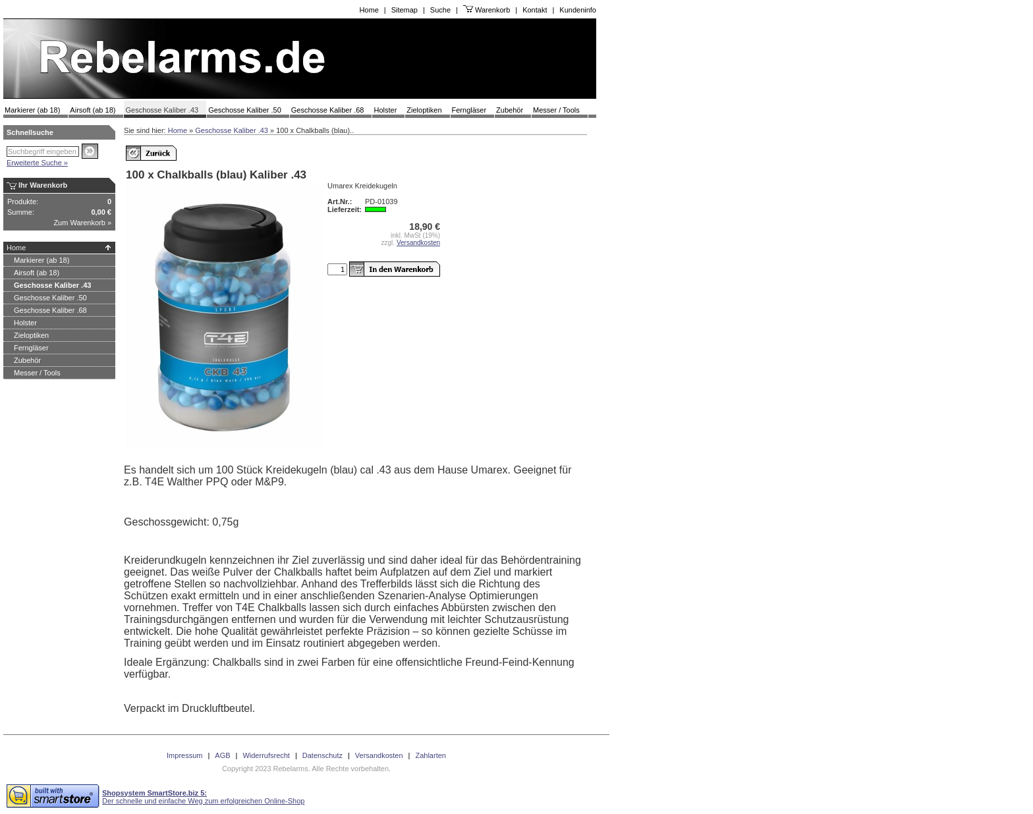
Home (368, 10)
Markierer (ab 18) (32, 110)
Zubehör (509, 110)
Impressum (184, 755)
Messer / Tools (556, 110)
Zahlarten (430, 755)
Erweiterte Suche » (37, 163)
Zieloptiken (423, 110)
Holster (385, 110)
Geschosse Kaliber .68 (327, 110)
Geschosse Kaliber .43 (161, 110)
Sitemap (404, 10)
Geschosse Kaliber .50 (244, 110)
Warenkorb (492, 10)
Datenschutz (322, 755)
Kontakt (534, 10)
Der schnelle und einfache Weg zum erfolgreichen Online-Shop (203, 797)
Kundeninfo (577, 10)
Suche (440, 10)
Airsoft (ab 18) (92, 110)
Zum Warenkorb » (82, 223)
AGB (222, 755)
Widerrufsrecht (266, 755)
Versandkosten (418, 242)
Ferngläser (469, 110)
